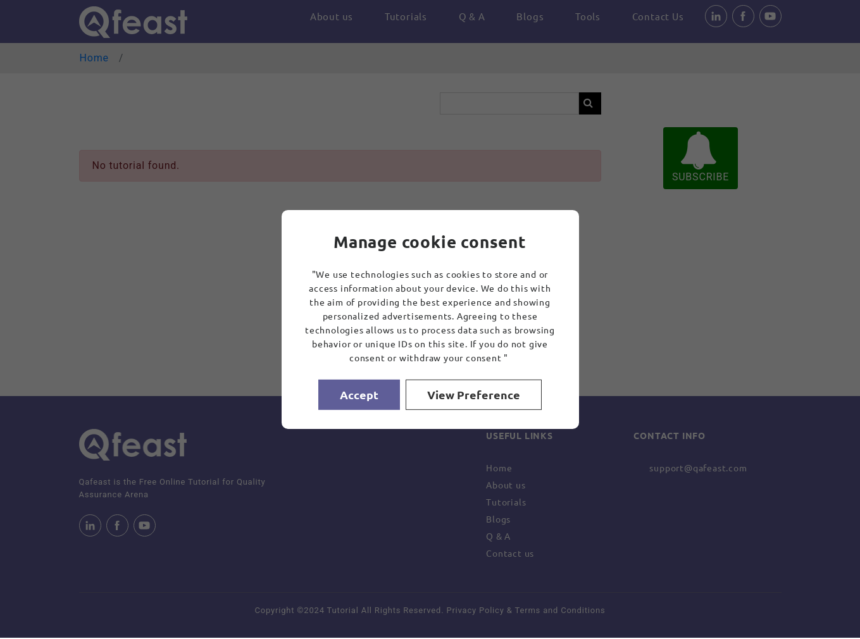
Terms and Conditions (560, 611)
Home (94, 59)
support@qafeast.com (698, 468)
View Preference (474, 394)
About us (323, 17)
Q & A (467, 17)
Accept (359, 394)
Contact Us (657, 17)
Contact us (510, 553)
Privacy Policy (475, 611)
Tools (586, 17)
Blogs (526, 17)
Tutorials (399, 17)
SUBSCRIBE (700, 157)
